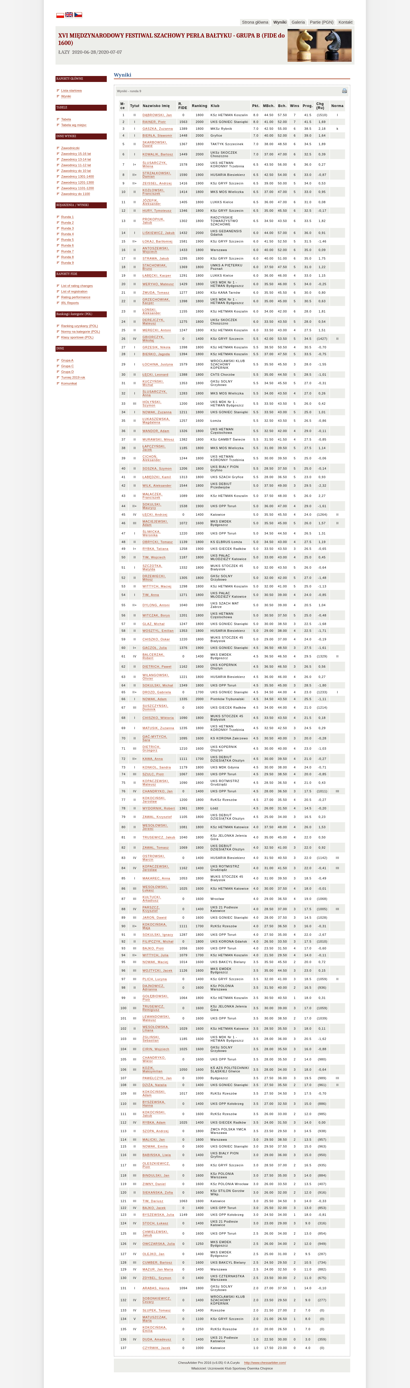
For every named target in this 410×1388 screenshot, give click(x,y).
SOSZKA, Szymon (157, 468)
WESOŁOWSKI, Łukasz (155, 888)
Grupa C (67, 366)
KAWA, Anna (153, 758)
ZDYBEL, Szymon (157, 1278)
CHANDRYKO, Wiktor (154, 1059)
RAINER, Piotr (154, 122)
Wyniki (279, 22)
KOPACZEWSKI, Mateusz (156, 782)
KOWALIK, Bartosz (158, 154)
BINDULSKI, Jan (156, 1175)
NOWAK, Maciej (156, 962)
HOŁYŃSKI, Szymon (152, 403)
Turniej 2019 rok (73, 377)
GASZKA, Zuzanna (158, 128)
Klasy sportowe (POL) (77, 337)
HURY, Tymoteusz (157, 210)
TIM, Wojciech (154, 557)
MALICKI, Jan (154, 1139)
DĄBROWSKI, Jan (157, 115)
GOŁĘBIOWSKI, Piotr (156, 997)
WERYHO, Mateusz (158, 284)
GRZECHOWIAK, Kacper (156, 301)
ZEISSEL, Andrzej (157, 183)
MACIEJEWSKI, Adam (155, 523)
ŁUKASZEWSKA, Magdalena (156, 420)
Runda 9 (67, 262)
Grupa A (67, 360)
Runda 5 (67, 239)
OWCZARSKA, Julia (159, 1243)
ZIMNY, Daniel (154, 1184)
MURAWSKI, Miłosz (159, 439)
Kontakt (345, 22)
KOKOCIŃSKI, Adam (154, 1093)
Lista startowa (71, 90)
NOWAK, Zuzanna (157, 412)
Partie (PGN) (321, 22)
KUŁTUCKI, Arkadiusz (152, 898)
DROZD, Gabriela (157, 692)
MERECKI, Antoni (157, 330)
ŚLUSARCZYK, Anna (155, 393)
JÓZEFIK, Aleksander (152, 202)
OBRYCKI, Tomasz (158, 542)
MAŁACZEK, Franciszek (153, 495)
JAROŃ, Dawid (155, 917)
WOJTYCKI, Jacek (158, 970)
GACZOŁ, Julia (155, 647)
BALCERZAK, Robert (154, 656)
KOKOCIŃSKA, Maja (155, 926)
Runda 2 (67, 222)
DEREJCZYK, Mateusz (154, 321)
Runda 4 (67, 234)
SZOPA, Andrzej (156, 1131)
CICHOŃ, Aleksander (152, 458)
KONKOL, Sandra (157, 767)
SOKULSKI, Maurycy (152, 506)
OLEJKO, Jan (154, 1254)
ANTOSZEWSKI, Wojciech (156, 249)
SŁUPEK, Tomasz (157, 1310)
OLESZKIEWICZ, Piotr (156, 1165)
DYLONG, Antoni (156, 605)
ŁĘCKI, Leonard (156, 374)
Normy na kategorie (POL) (80, 331)
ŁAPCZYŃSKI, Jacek (154, 448)
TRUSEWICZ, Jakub (159, 837)
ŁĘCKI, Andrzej (155, 514)
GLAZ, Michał (154, 624)
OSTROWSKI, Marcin (154, 857)
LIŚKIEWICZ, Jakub (159, 233)
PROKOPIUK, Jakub (154, 220)
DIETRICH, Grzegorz (152, 748)
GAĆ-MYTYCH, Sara (155, 738)
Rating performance (75, 297)
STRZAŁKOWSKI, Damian (157, 174)
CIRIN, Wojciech (156, 1049)
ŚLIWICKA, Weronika (152, 533)
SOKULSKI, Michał (158, 685)
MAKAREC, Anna (156, 878)
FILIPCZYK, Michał (158, 941)
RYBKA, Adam (154, 1122)
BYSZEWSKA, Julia (158, 1214)
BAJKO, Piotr (153, 948)
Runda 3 (67, 228)
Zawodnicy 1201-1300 (77, 182)
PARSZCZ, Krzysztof (151, 909)
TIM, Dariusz (153, 1201)
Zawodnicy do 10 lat (76, 170)
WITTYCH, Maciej (157, 586)
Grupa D (67, 371)
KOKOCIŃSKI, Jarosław (154, 799)
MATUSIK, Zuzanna (158, 728)
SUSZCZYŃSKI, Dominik (156, 707)
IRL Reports (70, 303)
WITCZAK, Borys (156, 615)
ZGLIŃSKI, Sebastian (151, 1038)
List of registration (74, 291)
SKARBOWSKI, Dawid (155, 144)
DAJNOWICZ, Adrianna (154, 987)
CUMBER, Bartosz (157, 1262)
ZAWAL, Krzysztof (157, 817)
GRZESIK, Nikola (157, 347)
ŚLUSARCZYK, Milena (155, 164)
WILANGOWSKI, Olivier (156, 676)
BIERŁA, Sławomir (158, 135)
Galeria (298, 22)
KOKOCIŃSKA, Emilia (155, 1329)
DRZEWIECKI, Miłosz (154, 577)
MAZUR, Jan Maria (158, 1269)
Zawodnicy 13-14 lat (76, 159)
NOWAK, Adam (155, 699)
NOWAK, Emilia (155, 1146)
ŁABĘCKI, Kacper (157, 275)
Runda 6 (67, 245)
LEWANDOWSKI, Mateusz (156, 1018)
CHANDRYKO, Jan (158, 791)
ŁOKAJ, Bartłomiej (158, 241)
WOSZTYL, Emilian (158, 630)
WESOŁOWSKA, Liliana (156, 1028)
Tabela (66, 119)
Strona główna (255, 22)
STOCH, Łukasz (156, 1223)
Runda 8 (67, 257)
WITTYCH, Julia (156, 955)
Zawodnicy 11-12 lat (76, 165)
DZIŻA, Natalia (155, 1085)
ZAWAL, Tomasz (156, 847)
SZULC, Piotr (153, 774)
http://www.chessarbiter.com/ (265, 1362)
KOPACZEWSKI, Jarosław (156, 868)
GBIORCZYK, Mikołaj (154, 338)
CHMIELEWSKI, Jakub (156, 1233)
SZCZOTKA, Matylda (153, 567)
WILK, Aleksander (157, 485)
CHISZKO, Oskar (156, 639)
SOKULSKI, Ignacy (158, 934)
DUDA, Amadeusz (157, 1339)
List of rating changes (77, 285)
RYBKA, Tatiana (156, 548)
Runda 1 (67, 217)
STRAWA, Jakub (156, 258)
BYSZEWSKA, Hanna (154, 1103)
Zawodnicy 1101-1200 (77, 188)
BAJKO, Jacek (154, 1208)
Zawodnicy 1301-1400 (77, 176)
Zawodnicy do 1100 (75, 194)
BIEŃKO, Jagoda (156, 354)
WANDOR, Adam (156, 431)
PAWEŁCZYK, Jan (157, 1078)
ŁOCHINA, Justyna (158, 364)
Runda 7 (67, 251)
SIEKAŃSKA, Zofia (158, 1192)
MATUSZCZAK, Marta (155, 1318)
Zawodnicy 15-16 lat (76, 153)
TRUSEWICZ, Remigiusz (154, 1008)
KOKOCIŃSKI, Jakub (154, 1114)
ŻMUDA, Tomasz (156, 292)
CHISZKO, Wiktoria (158, 717)
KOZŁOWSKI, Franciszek (154, 191)
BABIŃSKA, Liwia (157, 1155)
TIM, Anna (151, 595)
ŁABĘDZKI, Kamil (157, 477)
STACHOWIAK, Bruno (155, 267)
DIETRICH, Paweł (157, 666)
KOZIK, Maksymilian (153, 1069)
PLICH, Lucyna (155, 979)
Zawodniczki (70, 148)
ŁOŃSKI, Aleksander (152, 311)
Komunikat (69, 383)
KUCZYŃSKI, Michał (153, 383)
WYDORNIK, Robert (159, 808)
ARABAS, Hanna (156, 1288)
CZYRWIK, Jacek (157, 1348)
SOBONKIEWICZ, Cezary (157, 1300)
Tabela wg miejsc (74, 125)
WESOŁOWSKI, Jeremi (155, 827)
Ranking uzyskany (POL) (79, 326)
